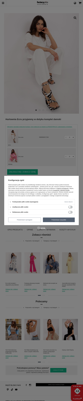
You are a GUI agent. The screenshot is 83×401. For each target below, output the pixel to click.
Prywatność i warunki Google (61, 190)
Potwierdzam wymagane (24, 220)
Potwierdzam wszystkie (59, 220)
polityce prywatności (63, 188)
